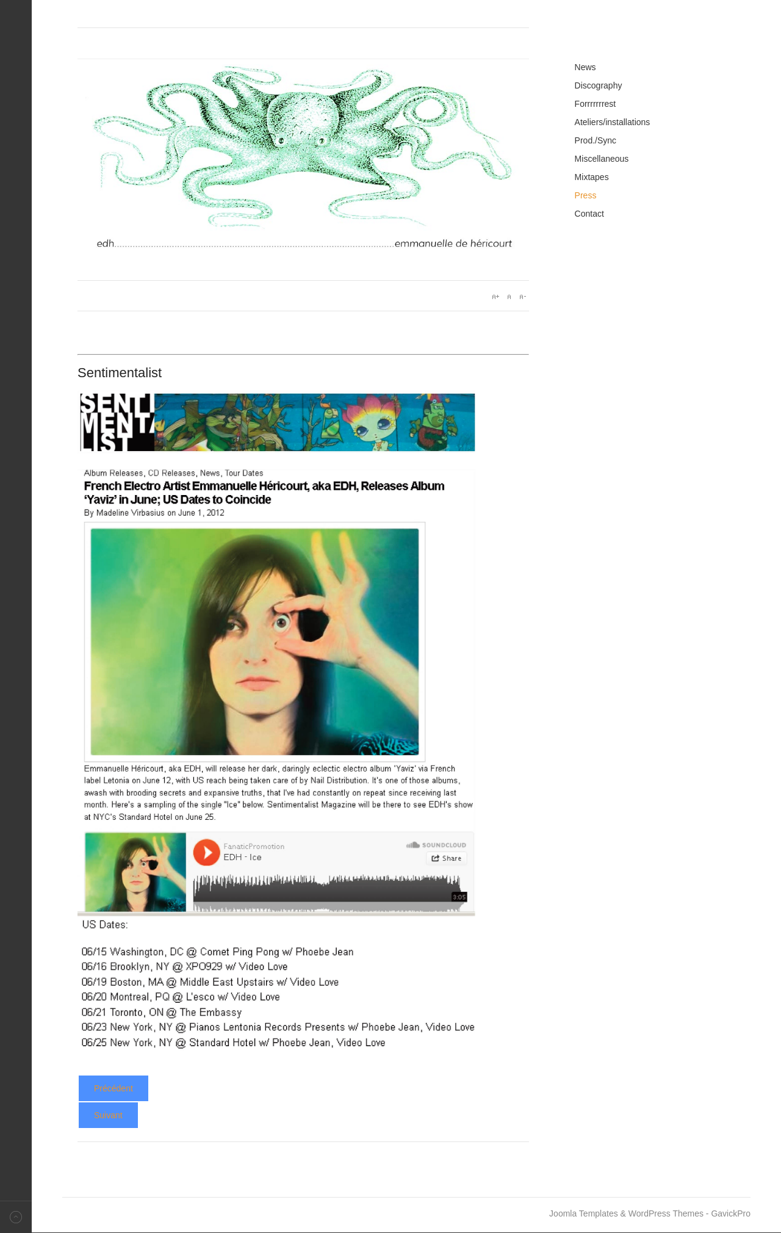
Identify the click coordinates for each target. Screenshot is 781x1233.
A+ (495, 297)
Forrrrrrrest (595, 104)
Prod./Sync (595, 140)
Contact (589, 214)
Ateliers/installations (612, 122)
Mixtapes (592, 177)
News (585, 67)
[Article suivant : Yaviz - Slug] (108, 1115)
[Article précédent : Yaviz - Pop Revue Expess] (113, 1088)
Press (586, 195)
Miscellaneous (602, 159)
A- (522, 297)
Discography (598, 85)
